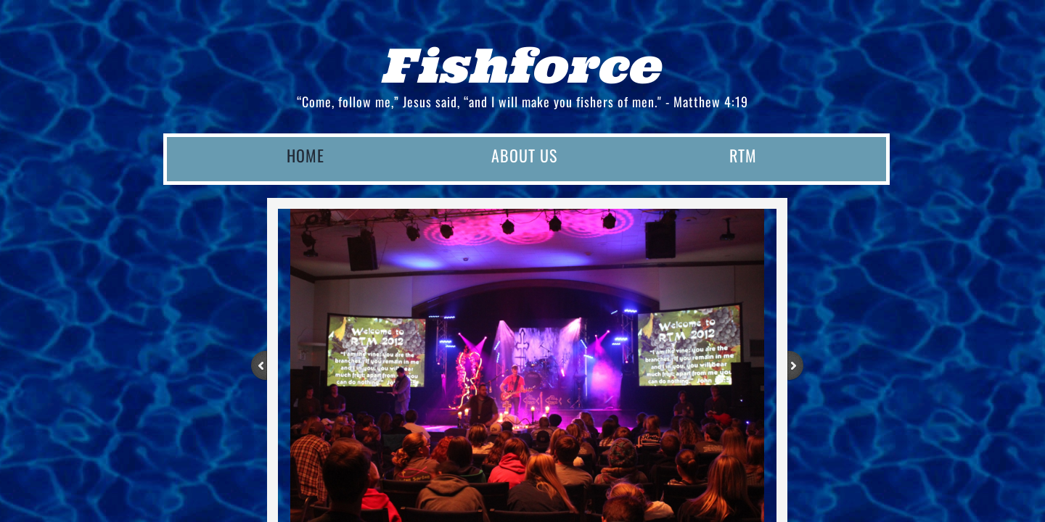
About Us (524, 155)
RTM (743, 155)
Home (305, 155)
